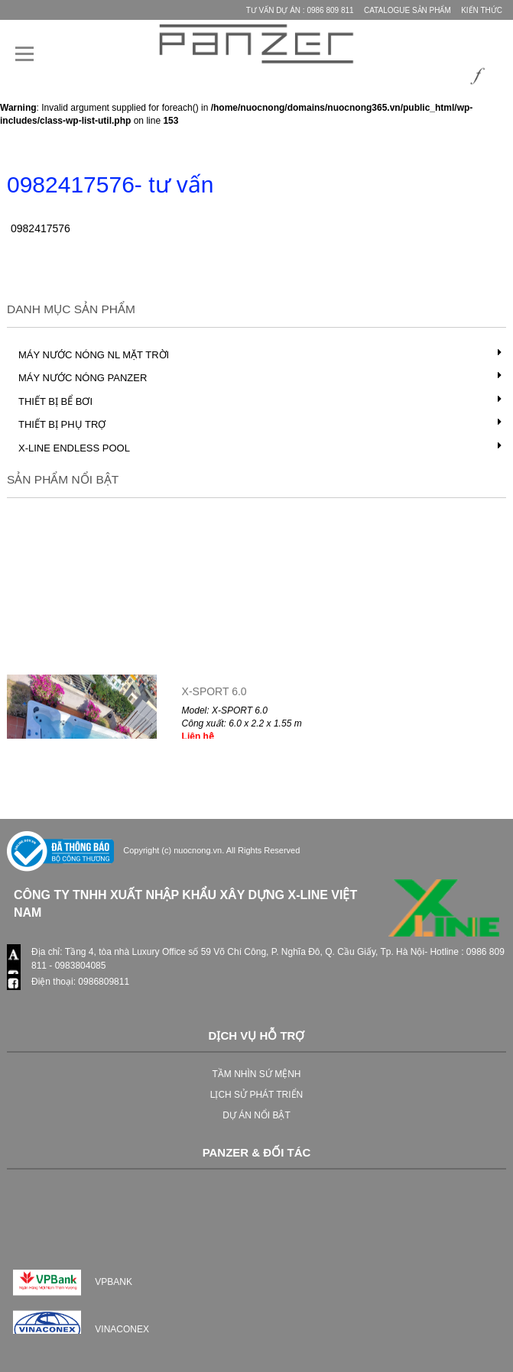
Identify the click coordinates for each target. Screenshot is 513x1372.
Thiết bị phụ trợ (62, 424)
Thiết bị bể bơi (55, 401)
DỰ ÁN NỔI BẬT (256, 1115)
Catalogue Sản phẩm (407, 10)
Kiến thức (481, 10)
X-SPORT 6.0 (214, 698)
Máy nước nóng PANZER (82, 377)
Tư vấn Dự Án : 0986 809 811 (300, 10)
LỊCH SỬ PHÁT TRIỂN (257, 1094)
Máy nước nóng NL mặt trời (93, 355)
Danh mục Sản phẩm (71, 309)
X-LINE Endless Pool (74, 448)
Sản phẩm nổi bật (63, 479)
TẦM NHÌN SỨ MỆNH (257, 1074)
